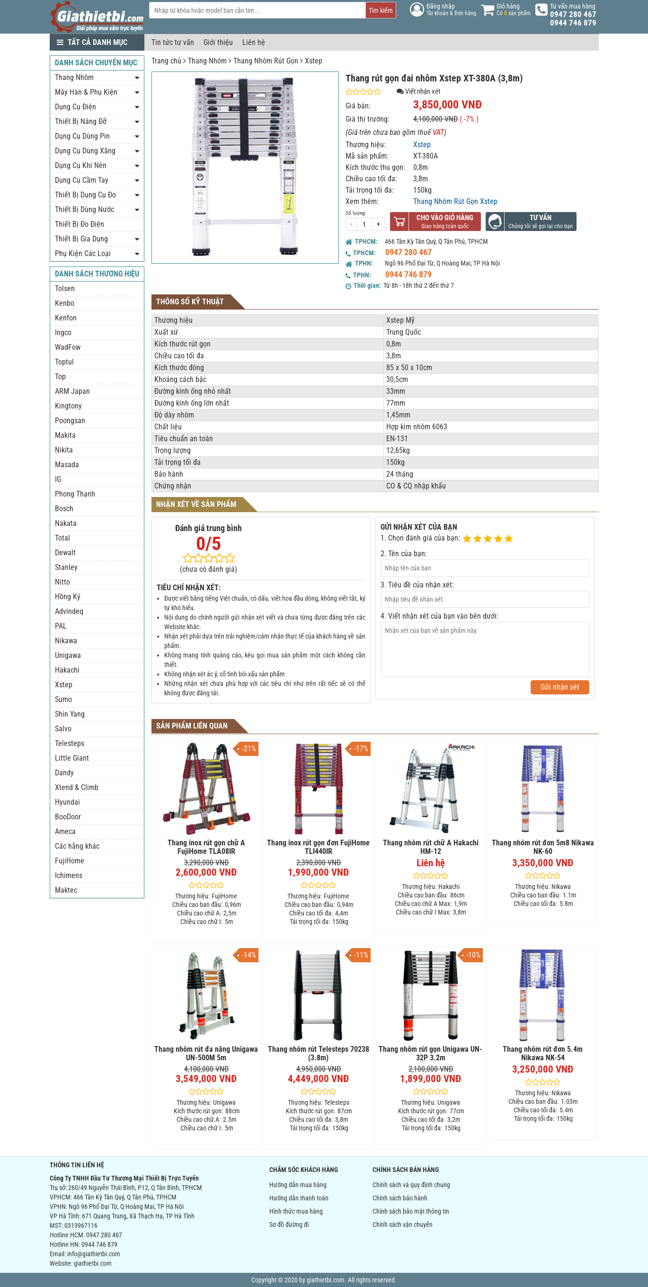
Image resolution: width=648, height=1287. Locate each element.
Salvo (63, 728)
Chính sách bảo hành (400, 1198)
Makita (65, 435)
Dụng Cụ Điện (75, 106)
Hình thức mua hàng (296, 1211)
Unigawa (68, 655)
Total (62, 537)
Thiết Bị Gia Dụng (81, 238)
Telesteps (69, 743)
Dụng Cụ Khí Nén (81, 165)
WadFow (67, 347)
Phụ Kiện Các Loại (83, 253)
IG (58, 479)
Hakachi (67, 670)
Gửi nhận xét (560, 687)
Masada (67, 464)
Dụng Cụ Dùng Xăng (85, 150)
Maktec (66, 890)
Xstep (313, 60)
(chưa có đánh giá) (208, 569)
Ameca (65, 831)
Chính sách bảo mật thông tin (411, 1211)
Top (60, 376)
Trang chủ (166, 60)
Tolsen (65, 288)
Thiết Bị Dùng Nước (84, 209)
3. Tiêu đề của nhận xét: (417, 584)
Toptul (64, 361)
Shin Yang (70, 714)
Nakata (66, 523)
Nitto (62, 581)
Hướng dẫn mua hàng (298, 1185)
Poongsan (70, 420)
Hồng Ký (67, 596)
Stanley (66, 567)
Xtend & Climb (76, 787)
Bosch (64, 508)
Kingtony (68, 405)
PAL (61, 625)
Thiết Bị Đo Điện (79, 224)
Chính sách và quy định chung (411, 1185)
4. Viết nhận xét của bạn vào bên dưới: (439, 616)
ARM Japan (72, 391)
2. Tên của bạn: (404, 553)
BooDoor (68, 816)
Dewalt (65, 552)
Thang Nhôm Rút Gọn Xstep (455, 201)
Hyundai (67, 802)
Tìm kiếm (381, 10)
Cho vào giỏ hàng (445, 217)
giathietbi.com (93, 1263)
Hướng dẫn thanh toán (298, 1198)
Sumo (63, 699)
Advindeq (69, 611)
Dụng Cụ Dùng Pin (82, 136)
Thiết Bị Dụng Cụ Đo (85, 194)
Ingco (63, 332)
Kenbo (64, 303)
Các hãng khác (77, 846)
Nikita (64, 449)
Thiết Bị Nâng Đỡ (81, 121)
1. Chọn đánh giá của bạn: (420, 537)
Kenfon (66, 317)
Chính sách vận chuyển (403, 1224)
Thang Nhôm (207, 60)
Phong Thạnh (75, 493)
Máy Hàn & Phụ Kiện (86, 92)
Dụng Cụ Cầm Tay (81, 180)
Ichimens (68, 875)
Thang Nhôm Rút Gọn (265, 60)
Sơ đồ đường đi (289, 1224)
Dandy (64, 772)
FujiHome (69, 860)
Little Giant (72, 758)
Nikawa (66, 640)
